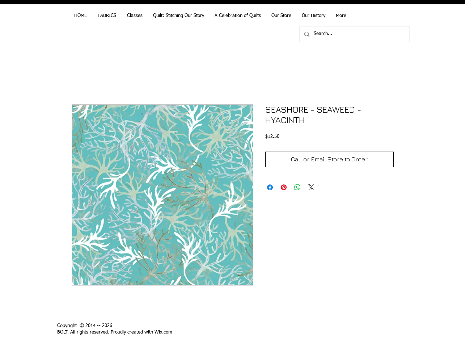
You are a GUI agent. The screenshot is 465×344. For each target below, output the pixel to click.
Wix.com (163, 332)
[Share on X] (311, 187)
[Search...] (354, 34)
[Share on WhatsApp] (297, 187)
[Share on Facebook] (270, 187)
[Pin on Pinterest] (283, 187)
